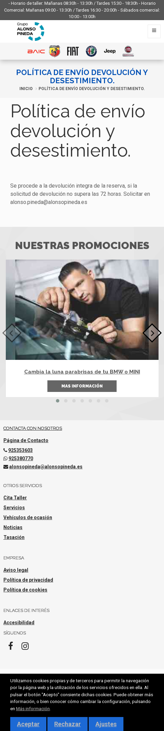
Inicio (26, 88)
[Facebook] (10, 648)
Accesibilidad (18, 622)
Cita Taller (15, 497)
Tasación (14, 537)
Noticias (13, 527)
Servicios (14, 507)
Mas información (82, 386)
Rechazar (67, 724)
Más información (33, 708)
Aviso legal (15, 570)
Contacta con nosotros (32, 428)
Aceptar (28, 724)
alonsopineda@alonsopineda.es (46, 466)
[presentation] (12, 333)
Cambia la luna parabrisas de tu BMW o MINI (82, 372)
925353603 (20, 450)
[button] (58, 400)
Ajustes (106, 724)
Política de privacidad (28, 580)
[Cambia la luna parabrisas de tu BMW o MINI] (82, 310)
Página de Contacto (25, 440)
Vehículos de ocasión (27, 517)
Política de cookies (25, 590)
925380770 (21, 458)
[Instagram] (25, 648)
